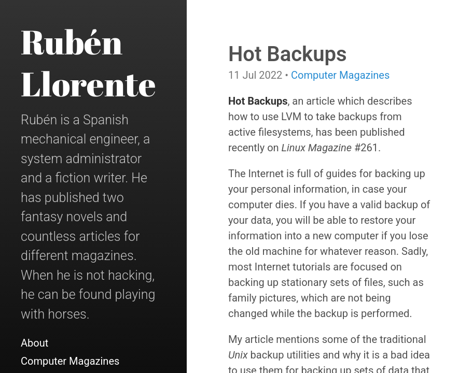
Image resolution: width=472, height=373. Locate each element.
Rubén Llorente (88, 62)
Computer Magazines (70, 361)
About (34, 343)
